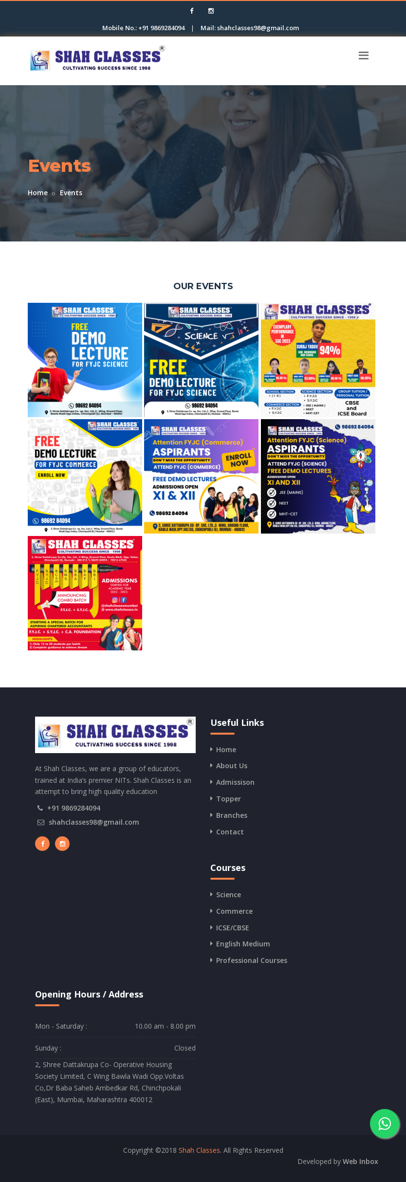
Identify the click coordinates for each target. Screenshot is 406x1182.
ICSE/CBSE (232, 927)
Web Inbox (360, 1161)
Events (71, 192)
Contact (230, 831)
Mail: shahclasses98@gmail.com (250, 27)
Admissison (235, 782)
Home (38, 192)
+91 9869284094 (73, 808)
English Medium (243, 943)
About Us (231, 765)
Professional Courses (251, 960)
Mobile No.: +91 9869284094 (143, 27)
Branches (231, 815)
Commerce (234, 911)
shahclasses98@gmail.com (94, 822)
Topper (228, 798)
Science (228, 894)
